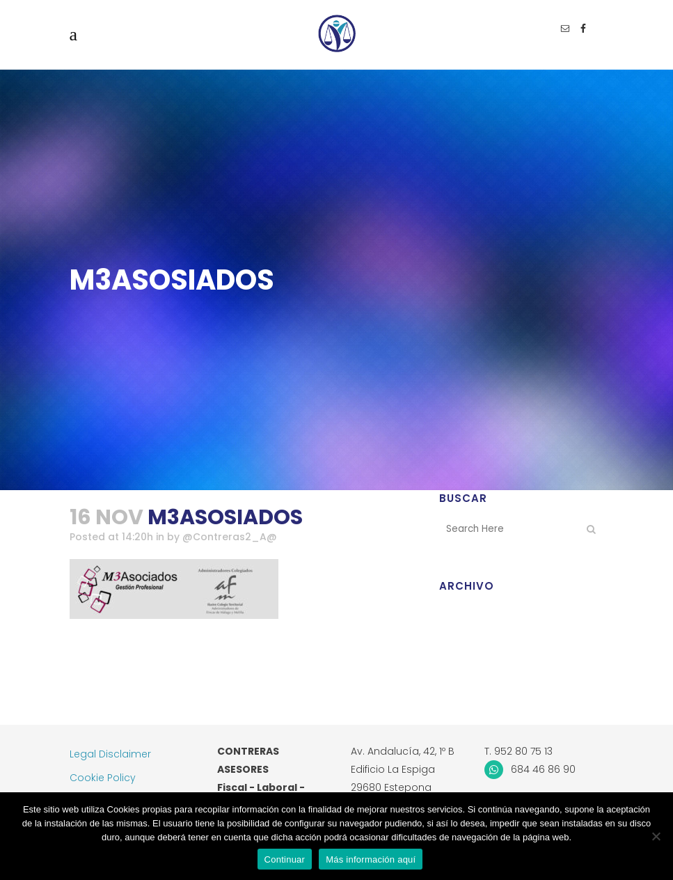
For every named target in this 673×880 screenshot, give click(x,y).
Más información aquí (370, 859)
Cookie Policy (103, 778)
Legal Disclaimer (110, 754)
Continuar (285, 859)
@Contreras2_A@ (229, 537)
